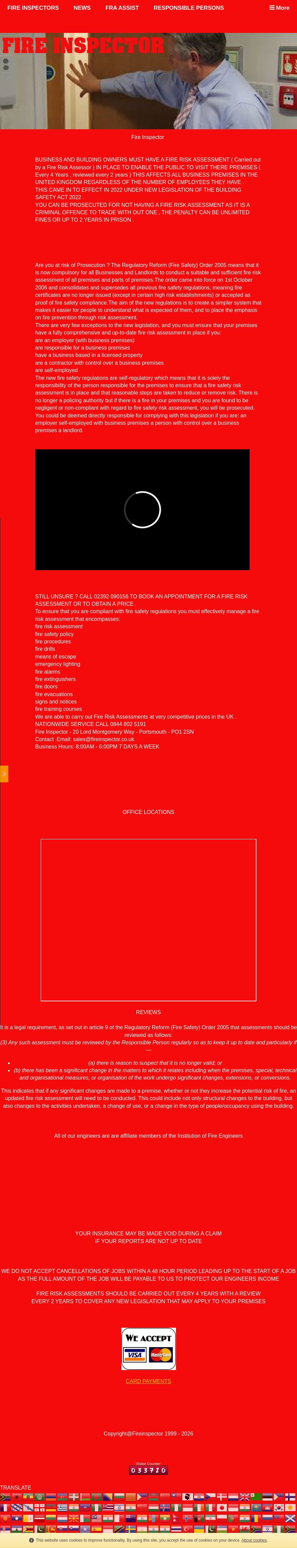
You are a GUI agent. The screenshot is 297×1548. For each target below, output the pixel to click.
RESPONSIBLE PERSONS (189, 8)
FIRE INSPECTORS (33, 8)
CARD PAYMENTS (148, 1381)
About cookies (253, 1540)
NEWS (82, 8)
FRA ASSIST (122, 8)
